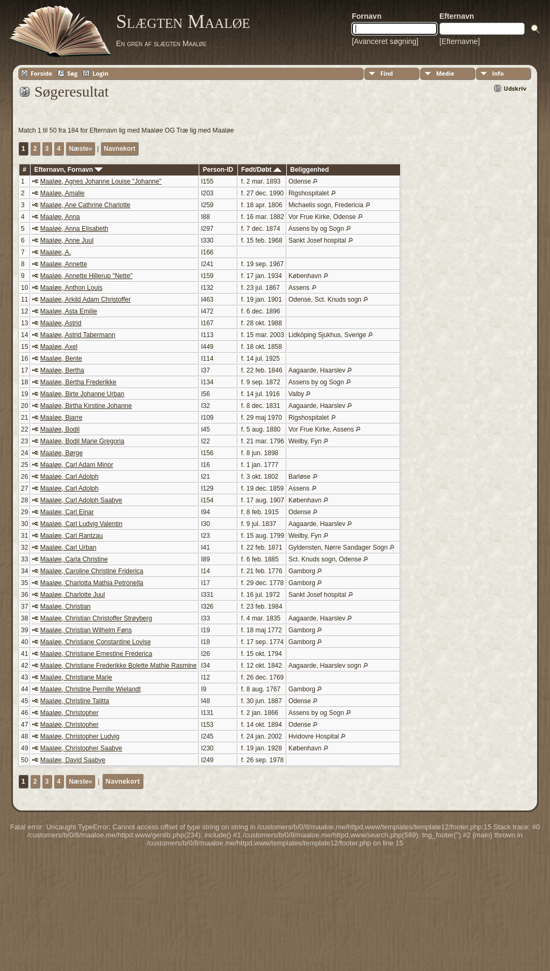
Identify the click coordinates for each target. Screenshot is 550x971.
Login (100, 73)
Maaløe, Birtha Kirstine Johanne (86, 406)
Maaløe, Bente (61, 358)
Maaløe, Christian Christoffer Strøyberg (96, 618)
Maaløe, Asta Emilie (68, 311)
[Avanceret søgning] (385, 41)
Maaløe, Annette (63, 264)
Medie (445, 73)
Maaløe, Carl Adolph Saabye (81, 500)
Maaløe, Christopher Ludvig (79, 736)
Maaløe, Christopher (69, 713)
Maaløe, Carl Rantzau (71, 535)
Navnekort (119, 148)
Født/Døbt (261, 169)
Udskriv (515, 88)
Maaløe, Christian (65, 606)
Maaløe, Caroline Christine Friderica (91, 571)
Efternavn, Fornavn (68, 169)
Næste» (80, 148)
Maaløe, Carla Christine (74, 559)
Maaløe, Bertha (62, 370)
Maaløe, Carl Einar (67, 512)
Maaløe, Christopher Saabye (81, 748)
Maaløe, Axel (58, 347)
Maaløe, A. (55, 252)
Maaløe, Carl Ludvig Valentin (81, 524)
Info (498, 73)
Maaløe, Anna (60, 217)
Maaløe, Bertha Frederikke (78, 382)
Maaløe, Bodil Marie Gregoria (82, 441)
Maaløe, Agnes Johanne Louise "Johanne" (101, 181)
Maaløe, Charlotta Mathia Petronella (91, 583)
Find (386, 73)
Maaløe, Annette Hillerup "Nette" (86, 276)
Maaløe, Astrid (61, 323)
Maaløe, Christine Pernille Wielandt (90, 689)
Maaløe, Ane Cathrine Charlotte (85, 205)
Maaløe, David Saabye (72, 760)
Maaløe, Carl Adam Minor (76, 465)
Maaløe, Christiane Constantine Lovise (95, 642)
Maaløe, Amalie (62, 193)
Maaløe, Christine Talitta (75, 701)
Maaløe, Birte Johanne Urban (82, 394)
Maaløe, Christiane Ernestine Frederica (96, 654)
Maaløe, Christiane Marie (76, 677)
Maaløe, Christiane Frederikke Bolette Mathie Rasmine (118, 665)
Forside (41, 73)
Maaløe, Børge (61, 453)
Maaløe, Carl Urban (68, 547)
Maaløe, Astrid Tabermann (77, 335)
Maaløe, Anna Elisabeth (74, 228)
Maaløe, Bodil (59, 429)
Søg (72, 73)
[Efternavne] (459, 41)
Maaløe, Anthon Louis (71, 287)
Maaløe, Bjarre (61, 417)
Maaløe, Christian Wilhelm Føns (86, 630)
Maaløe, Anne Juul (66, 240)
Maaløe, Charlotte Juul (72, 594)
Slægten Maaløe (183, 21)
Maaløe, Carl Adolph (69, 476)
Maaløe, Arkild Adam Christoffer (85, 299)
